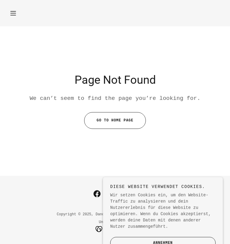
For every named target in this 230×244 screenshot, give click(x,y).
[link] (97, 194)
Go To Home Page (108, 120)
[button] (13, 13)
